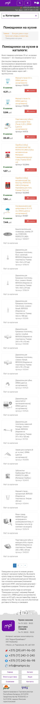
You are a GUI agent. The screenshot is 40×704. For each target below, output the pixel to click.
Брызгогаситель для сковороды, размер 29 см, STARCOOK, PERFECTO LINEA (24, 233)
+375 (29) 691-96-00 (20, 650)
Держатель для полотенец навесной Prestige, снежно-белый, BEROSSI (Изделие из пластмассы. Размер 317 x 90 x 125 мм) (23, 429)
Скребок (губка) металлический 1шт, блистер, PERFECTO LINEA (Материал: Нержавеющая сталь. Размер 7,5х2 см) (23, 184)
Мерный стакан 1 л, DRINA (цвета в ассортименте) (22, 101)
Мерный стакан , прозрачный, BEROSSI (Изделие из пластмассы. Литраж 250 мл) (23, 496)
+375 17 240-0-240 (30, 10)
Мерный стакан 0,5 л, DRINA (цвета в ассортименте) (23, 80)
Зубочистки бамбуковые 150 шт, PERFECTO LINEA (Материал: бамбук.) (23, 474)
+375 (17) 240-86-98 (20, 660)
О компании (10, 682)
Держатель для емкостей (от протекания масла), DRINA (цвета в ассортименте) (23, 404)
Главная (6, 33)
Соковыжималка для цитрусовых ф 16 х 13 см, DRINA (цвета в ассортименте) (23, 210)
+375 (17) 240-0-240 (20, 655)
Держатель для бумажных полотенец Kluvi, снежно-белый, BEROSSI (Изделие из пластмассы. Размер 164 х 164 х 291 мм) (23, 281)
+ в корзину (30, 90)
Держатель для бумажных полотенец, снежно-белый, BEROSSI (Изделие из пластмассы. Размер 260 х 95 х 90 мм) (24, 361)
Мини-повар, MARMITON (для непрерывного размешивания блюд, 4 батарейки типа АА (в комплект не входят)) (24, 520)
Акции (30, 677)
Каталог (30, 672)
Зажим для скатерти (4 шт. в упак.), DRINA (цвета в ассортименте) (24, 453)
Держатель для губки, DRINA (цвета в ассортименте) (23, 382)
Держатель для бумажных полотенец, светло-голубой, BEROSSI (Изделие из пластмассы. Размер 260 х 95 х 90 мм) (24, 335)
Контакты (30, 682)
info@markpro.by (17, 665)
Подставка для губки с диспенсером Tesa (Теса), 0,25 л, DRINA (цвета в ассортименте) (24, 124)
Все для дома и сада (20, 33)
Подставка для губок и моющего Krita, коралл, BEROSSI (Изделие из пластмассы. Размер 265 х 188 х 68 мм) (24, 545)
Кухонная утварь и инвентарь (16, 36)
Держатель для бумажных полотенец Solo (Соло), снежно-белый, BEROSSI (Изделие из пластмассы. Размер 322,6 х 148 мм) (23, 308)
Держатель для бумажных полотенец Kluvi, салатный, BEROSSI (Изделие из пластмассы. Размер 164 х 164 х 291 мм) (23, 256)
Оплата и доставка (10, 677)
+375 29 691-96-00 (30, 7)
